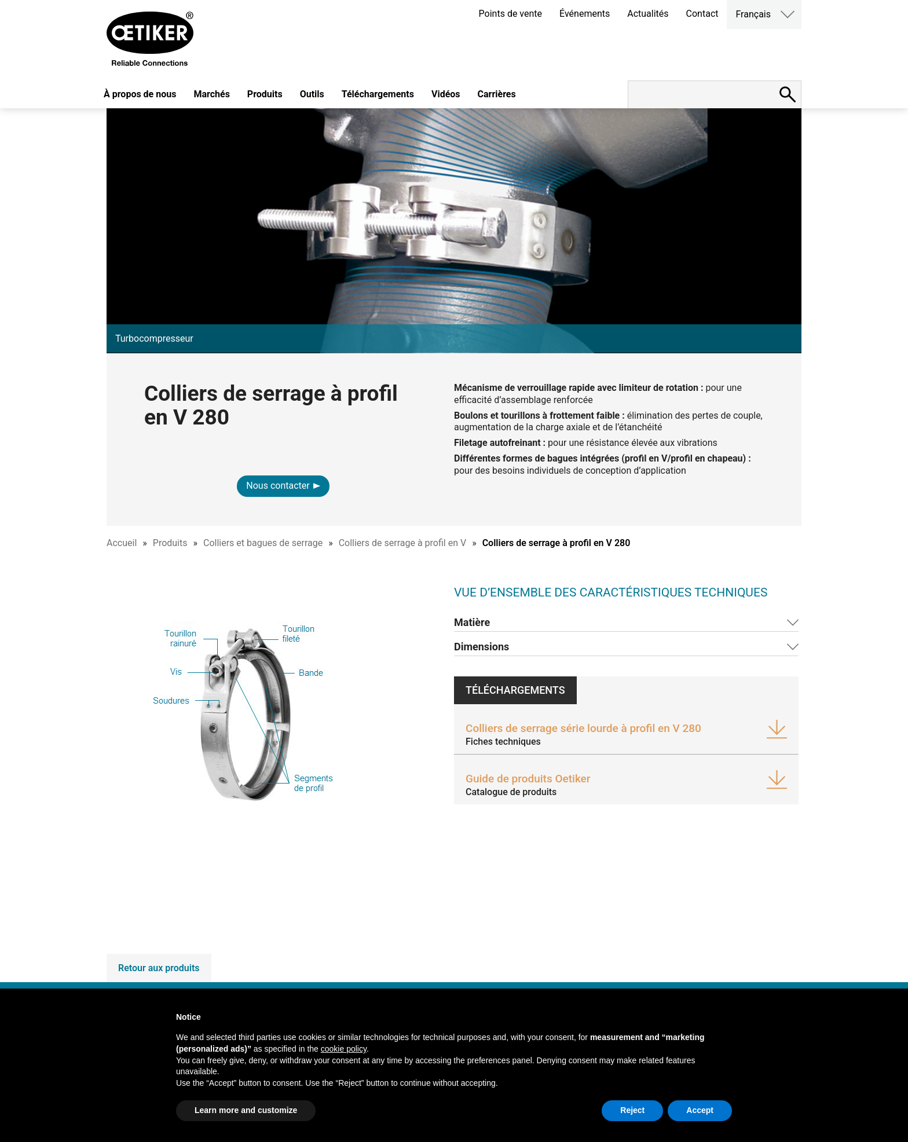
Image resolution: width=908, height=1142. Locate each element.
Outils (312, 94)
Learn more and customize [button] (246, 1110)
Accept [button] (699, 1110)
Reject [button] (632, 1110)
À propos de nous (140, 94)
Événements (584, 13)
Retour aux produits (159, 967)
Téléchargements (378, 94)
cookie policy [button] (344, 1048)
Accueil (122, 542)
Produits (265, 94)
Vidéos (445, 94)
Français (753, 14)
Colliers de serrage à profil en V (402, 542)
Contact (702, 13)
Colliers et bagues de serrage (263, 542)
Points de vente (510, 13)
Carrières (497, 94)
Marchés (211, 94)
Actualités (647, 13)
